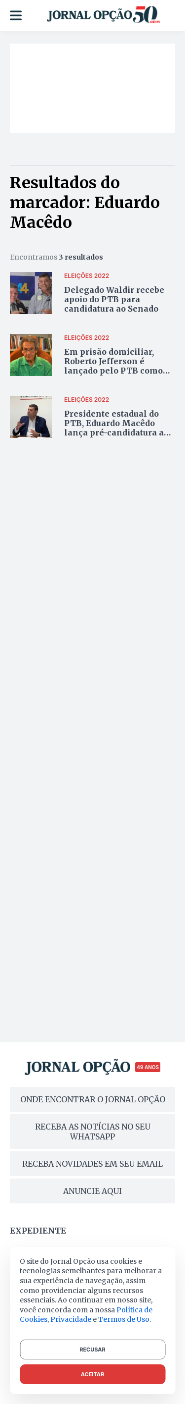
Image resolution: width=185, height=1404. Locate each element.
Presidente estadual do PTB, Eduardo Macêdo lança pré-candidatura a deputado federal (114, 428)
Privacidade (70, 1319)
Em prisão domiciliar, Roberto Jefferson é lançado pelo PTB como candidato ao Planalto (113, 366)
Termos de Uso (123, 1319)
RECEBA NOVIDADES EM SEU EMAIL (92, 1164)
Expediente (38, 1231)
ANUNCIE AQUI (92, 1191)
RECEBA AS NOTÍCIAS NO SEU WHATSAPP (92, 1131)
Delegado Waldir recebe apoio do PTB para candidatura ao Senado (114, 299)
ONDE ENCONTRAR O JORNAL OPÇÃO (92, 1099)
